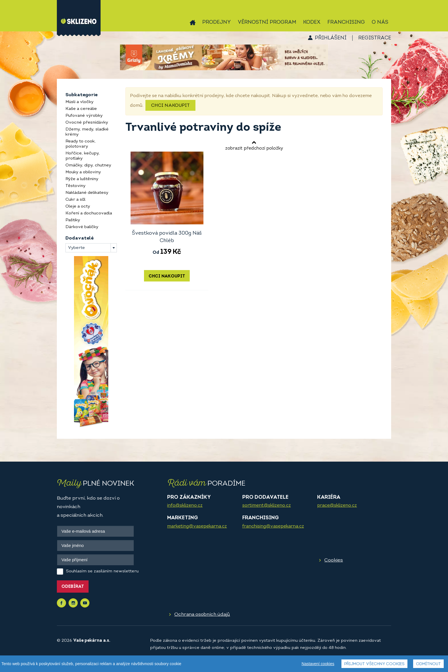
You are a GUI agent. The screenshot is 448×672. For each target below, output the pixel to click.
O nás (380, 22)
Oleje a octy (77, 206)
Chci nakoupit (170, 105)
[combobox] (91, 247)
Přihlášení (331, 38)
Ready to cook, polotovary (80, 144)
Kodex (312, 22)
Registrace (374, 38)
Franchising (346, 22)
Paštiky (72, 220)
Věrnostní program (267, 22)
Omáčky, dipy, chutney (88, 165)
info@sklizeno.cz (185, 505)
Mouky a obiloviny (83, 172)
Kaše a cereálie (81, 109)
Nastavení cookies (318, 663)
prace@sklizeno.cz (337, 505)
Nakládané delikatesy (86, 193)
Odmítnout (428, 664)
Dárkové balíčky (81, 227)
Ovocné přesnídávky (86, 122)
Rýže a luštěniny (81, 179)
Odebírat (72, 587)
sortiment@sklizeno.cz (266, 505)
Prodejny (216, 22)
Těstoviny (75, 186)
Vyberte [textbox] (76, 248)
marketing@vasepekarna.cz (197, 526)
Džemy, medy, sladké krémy (87, 132)
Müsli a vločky (79, 102)
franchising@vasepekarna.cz (273, 526)
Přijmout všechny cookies (374, 664)
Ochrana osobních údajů (202, 614)
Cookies (333, 560)
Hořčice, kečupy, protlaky (82, 156)
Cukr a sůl (75, 200)
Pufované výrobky (84, 116)
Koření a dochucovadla (88, 213)
